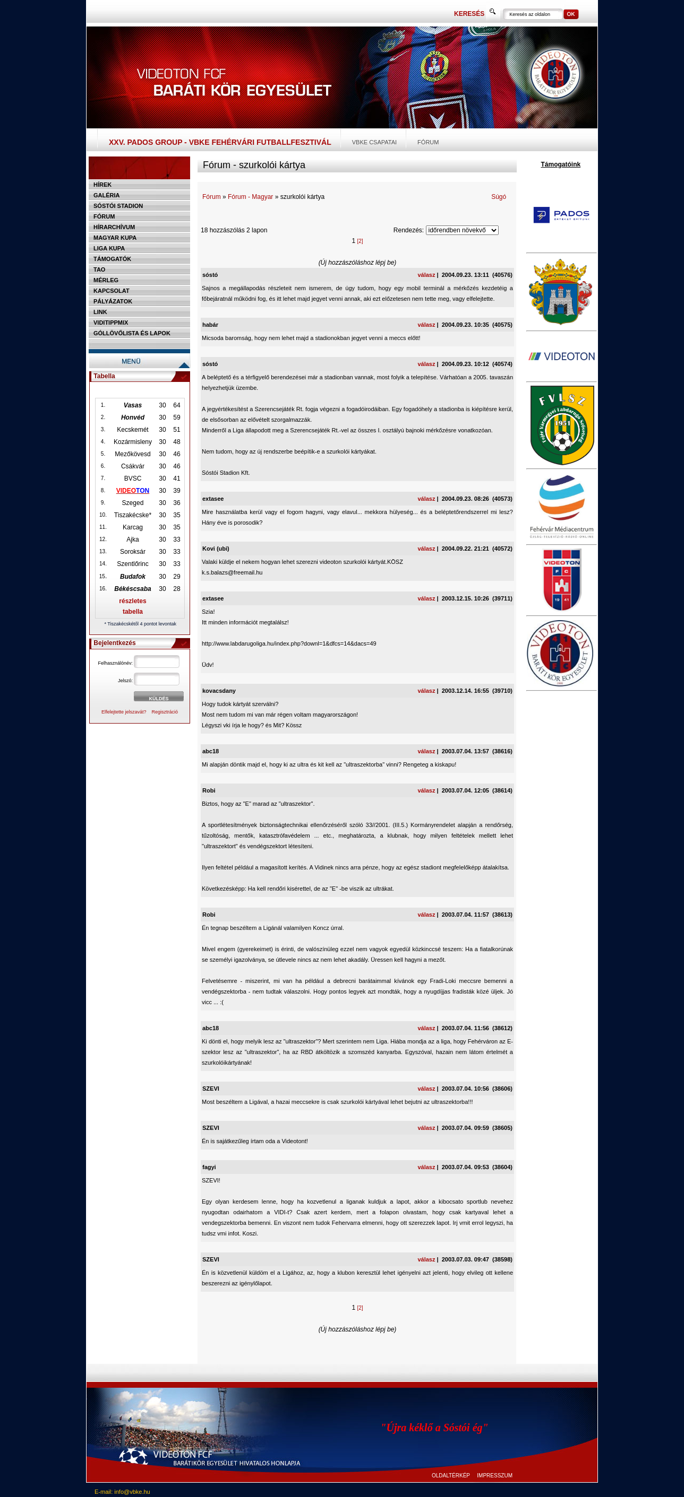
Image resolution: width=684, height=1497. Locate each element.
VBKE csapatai (374, 142)
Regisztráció (165, 712)
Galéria (106, 195)
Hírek (102, 184)
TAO (99, 269)
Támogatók (112, 259)
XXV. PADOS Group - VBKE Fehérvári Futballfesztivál (220, 142)
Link (100, 312)
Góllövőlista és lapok (131, 333)
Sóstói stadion (118, 206)
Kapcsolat (111, 291)
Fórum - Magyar (250, 197)
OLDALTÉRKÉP (451, 1475)
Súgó (498, 197)
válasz (426, 275)
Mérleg (105, 280)
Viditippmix (110, 322)
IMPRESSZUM (494, 1475)
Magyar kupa (114, 237)
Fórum (428, 142)
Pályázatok (112, 301)
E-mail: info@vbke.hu (122, 1492)
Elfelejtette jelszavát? (124, 712)
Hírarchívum (114, 227)
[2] (360, 241)
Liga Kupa (109, 248)
